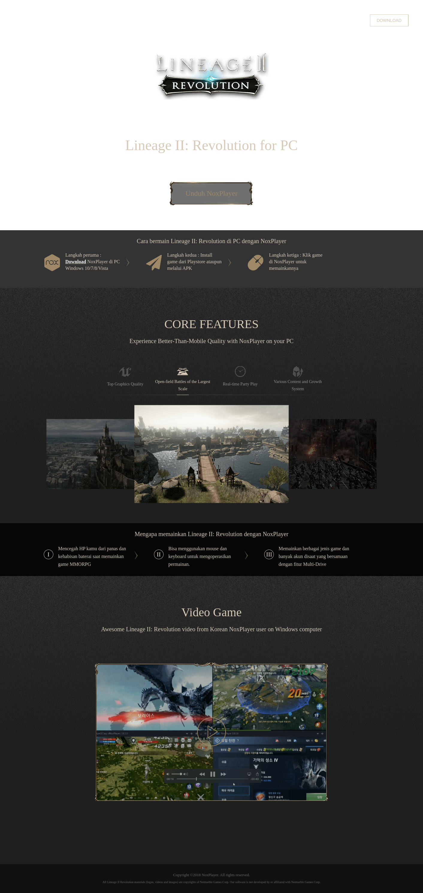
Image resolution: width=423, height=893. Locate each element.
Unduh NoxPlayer (211, 193)
